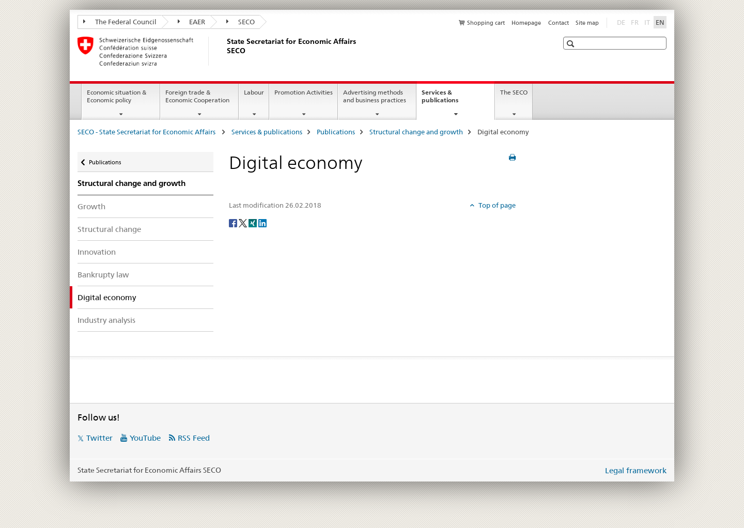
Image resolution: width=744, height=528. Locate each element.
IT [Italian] (648, 21)
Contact (558, 22)
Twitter (99, 438)
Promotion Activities (303, 92)
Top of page (496, 205)
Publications (336, 132)
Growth (91, 206)
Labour (254, 92)
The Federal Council (120, 21)
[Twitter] (244, 223)
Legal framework (636, 470)
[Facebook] (234, 223)
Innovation (97, 252)
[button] (572, 43)
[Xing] (253, 223)
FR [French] (636, 21)
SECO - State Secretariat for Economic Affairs (147, 132)
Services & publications (451, 99)
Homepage (526, 22)
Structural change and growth (416, 132)
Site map (587, 22)
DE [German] (622, 21)
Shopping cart (486, 22)
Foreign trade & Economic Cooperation (197, 96)
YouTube (145, 438)
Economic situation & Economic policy (116, 96)
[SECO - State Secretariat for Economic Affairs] (225, 51)
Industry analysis (106, 320)
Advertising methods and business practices (374, 96)
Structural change (109, 229)
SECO (240, 21)
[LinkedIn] (262, 223)
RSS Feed (194, 438)
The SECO (514, 92)
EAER (192, 21)
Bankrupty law (103, 274)
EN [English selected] (660, 22)
